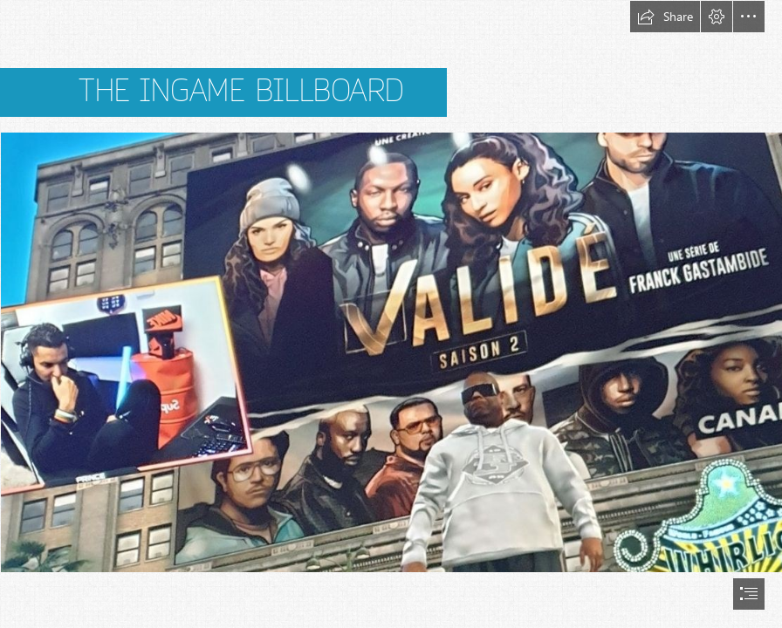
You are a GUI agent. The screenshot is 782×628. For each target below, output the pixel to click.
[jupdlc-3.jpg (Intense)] (391, 351)
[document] (391, 314)
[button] (665, 16)
